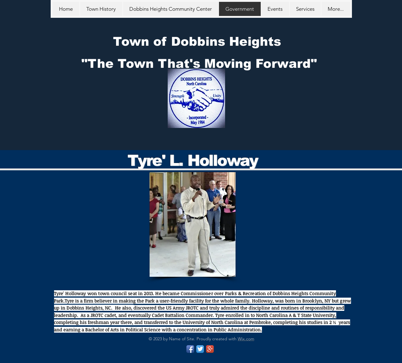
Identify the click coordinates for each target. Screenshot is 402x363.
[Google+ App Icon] (210, 349)
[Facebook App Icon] (190, 349)
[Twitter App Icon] (200, 349)
